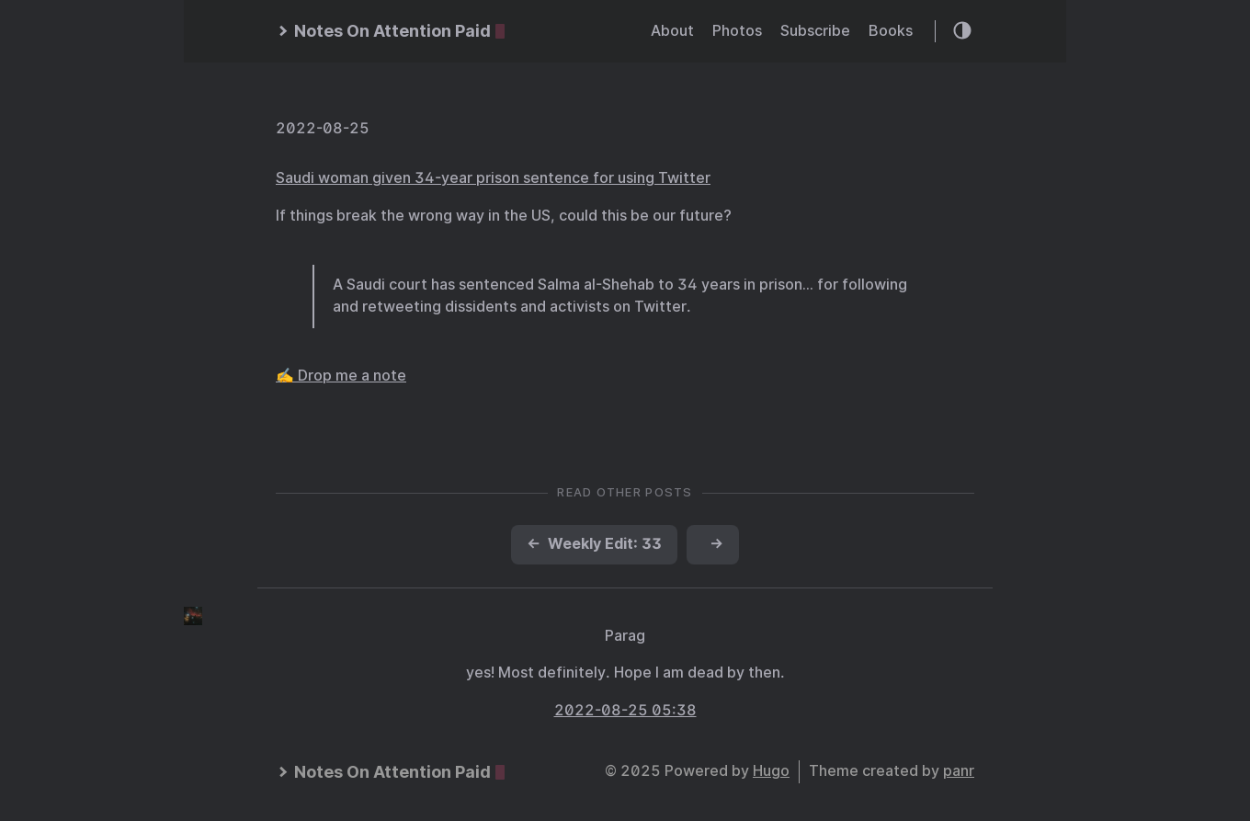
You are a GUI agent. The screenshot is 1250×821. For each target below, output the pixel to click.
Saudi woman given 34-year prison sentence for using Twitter (493, 178)
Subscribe (815, 31)
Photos (737, 31)
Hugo (771, 771)
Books (891, 31)
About (672, 31)
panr (958, 771)
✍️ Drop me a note (341, 375)
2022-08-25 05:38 (625, 710)
